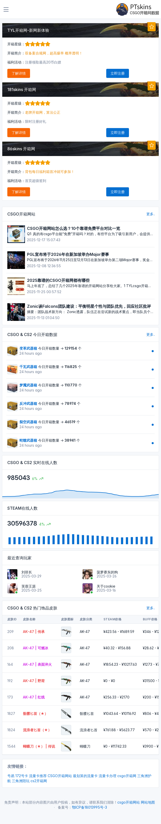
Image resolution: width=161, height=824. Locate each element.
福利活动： (16, 62)
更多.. (150, 214)
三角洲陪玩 (21, 781)
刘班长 (26, 572)
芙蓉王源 (28, 586)
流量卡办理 (107, 776)
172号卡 (21, 776)
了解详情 (19, 73)
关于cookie (106, 586)
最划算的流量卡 (85, 776)
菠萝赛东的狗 (107, 572)
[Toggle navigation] (6, 10)
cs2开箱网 (39, 781)
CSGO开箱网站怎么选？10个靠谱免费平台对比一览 (73, 228)
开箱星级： (28, 44)
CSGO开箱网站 (60, 776)
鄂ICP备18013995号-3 (89, 807)
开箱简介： (16, 53)
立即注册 (118, 73)
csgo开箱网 (126, 776)
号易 (10, 776)
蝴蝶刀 (85, 746)
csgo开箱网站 (128, 802)
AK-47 (85, 631)
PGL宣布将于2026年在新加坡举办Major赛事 (68, 254)
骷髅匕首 (87, 713)
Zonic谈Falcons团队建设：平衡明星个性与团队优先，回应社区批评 (89, 306)
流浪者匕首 (88, 730)
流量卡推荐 (38, 776)
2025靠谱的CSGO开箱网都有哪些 (58, 280)
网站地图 (148, 802)
